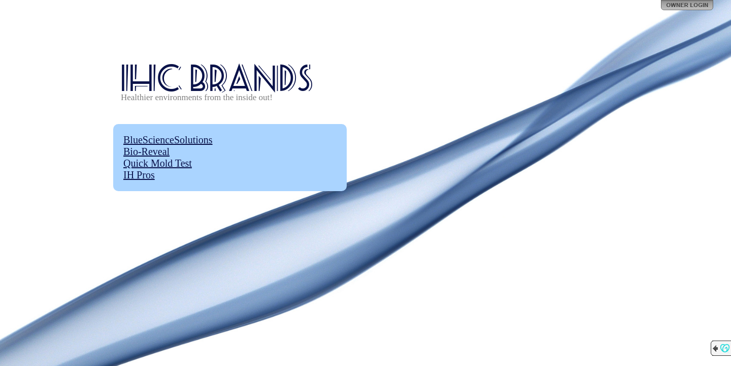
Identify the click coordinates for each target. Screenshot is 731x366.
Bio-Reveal (146, 151)
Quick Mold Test (157, 163)
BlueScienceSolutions (168, 139)
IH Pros (139, 174)
